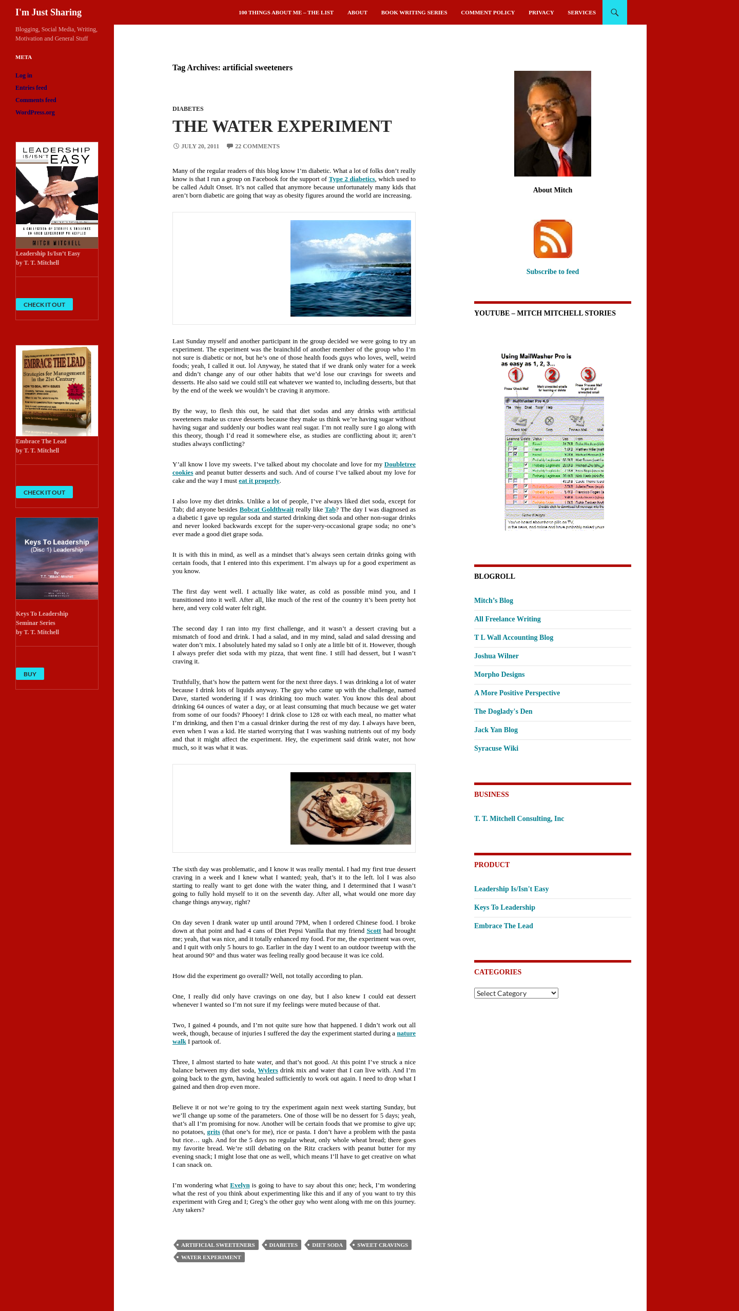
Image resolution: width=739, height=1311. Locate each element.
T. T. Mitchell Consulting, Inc (519, 819)
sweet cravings (382, 1245)
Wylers (268, 1070)
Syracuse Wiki (496, 748)
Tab (330, 509)
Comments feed (35, 100)
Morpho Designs (499, 674)
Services (582, 12)
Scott (373, 930)
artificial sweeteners (218, 1245)
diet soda (327, 1245)
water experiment (211, 1257)
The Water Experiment (282, 126)
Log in (23, 75)
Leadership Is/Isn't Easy (511, 889)
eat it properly (259, 480)
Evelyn (239, 1185)
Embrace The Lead (503, 926)
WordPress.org (35, 112)
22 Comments (257, 146)
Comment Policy (488, 12)
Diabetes (188, 108)
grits (213, 1132)
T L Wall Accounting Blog (513, 637)
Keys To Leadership (504, 907)
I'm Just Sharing (48, 12)
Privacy (541, 12)
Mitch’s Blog (493, 600)
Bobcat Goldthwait (267, 509)
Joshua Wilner (496, 656)
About (357, 12)
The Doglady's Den (503, 711)
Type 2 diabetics (352, 179)
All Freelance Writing (507, 619)
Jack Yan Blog (496, 730)
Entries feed (31, 87)
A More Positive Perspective (517, 693)
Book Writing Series (414, 12)
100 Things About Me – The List (286, 12)
